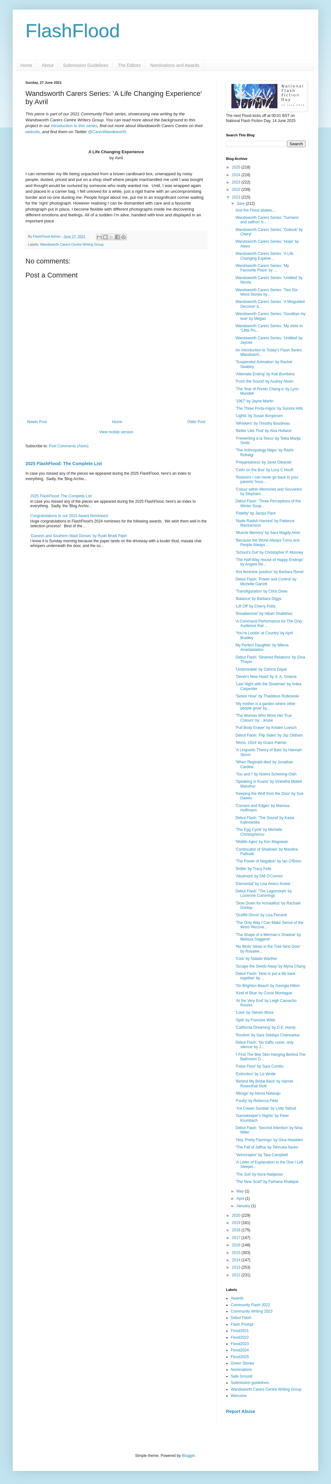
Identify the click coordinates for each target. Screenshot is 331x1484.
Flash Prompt (242, 1324)
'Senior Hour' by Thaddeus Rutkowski (267, 696)
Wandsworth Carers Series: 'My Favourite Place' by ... (262, 267)
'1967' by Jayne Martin (254, 401)
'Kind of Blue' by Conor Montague (264, 993)
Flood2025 (240, 1357)
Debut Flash (241, 1317)
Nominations (241, 1369)
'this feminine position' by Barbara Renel (269, 572)
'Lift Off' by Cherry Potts (256, 606)
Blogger (188, 1455)
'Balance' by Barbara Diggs (258, 598)
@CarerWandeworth (107, 131)
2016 (237, 1245)
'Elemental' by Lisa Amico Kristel (263, 884)
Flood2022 (240, 1337)
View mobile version (116, 432)
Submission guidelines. (250, 1382)
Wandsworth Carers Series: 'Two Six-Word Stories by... (267, 292)
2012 (237, 1275)
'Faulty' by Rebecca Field (257, 1101)
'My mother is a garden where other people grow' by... (265, 706)
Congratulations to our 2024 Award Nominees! (69, 516)
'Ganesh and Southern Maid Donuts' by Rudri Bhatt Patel (78, 536)
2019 (237, 1223)
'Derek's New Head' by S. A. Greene (266, 676)
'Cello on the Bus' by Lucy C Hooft (264, 470)
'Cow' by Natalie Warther (256, 958)
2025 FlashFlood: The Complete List (63, 463)
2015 (237, 1252)
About (47, 65)
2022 (237, 189)
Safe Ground (241, 1376)
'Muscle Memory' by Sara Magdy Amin (268, 532)
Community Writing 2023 (251, 1311)
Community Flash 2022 (250, 1305)
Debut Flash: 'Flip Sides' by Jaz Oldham (269, 735)
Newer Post (37, 422)
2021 (237, 197)
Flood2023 (240, 1344)
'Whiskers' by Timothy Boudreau (263, 423)
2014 (237, 1260)
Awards (237, 1298)
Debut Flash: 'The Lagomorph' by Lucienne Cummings (264, 893)
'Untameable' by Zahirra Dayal (261, 669)
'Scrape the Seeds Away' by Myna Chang (270, 966)
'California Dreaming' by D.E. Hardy (266, 1027)
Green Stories (242, 1363)
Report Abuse (240, 1411)
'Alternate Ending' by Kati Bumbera (265, 374)
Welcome (239, 1396)
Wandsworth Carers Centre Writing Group (72, 244)
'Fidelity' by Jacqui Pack (256, 513)
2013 (237, 1267)
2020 (237, 1215)
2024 (237, 175)
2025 (237, 167)
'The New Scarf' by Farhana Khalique (267, 1181)
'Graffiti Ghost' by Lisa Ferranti (261, 915)
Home (26, 65)
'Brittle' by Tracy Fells (253, 869)
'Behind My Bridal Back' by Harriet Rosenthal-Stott (264, 1083)
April (240, 1198)
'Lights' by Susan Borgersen (259, 416)
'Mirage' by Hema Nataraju (258, 1093)
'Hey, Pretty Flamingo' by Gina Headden (269, 1140)
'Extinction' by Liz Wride (256, 1074)
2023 (237, 182)
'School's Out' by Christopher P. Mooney (269, 552)
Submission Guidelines (85, 65)
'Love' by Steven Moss (254, 1012)
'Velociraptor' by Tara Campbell (262, 1155)
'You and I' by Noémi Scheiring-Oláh (266, 774)
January (243, 1206)
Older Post (196, 422)
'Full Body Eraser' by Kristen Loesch (266, 727)
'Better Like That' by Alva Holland (263, 431)
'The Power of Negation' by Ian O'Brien (268, 861)
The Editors (129, 65)
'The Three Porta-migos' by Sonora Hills (269, 408)
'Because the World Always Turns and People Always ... (267, 542)
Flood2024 (240, 1350)
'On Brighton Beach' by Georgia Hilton (268, 985)
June (241, 203)
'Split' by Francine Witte (255, 1020)
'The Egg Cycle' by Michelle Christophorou (259, 831)
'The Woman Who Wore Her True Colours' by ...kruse (264, 717)
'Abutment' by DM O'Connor (259, 876)
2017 (237, 1237)
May (240, 1191)
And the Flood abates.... (256, 210)
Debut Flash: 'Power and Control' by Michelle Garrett (266, 581)
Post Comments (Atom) (68, 446)
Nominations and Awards (175, 65)
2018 (237, 1230)
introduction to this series (74, 125)
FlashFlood (72, 30)
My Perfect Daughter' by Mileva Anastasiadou (262, 647)
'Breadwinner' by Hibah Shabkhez (264, 613)
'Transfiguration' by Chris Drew (261, 591)
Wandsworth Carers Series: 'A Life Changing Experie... (264, 255)
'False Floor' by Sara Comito (260, 1066)
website (32, 131)
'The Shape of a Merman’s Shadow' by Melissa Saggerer (268, 937)
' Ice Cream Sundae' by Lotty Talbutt (266, 1108)
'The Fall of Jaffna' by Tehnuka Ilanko (267, 1147)
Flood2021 (240, 1331)
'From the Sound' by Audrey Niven (264, 381)
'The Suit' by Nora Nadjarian (259, 1174)
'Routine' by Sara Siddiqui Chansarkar (268, 1035)
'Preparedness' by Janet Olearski (263, 462)
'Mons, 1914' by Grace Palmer (261, 742)
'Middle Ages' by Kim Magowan (262, 841)
